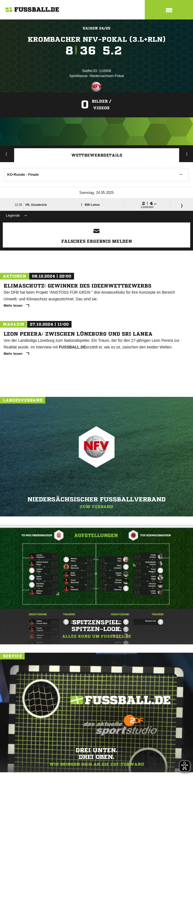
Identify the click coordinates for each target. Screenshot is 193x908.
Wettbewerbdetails (96, 155)
